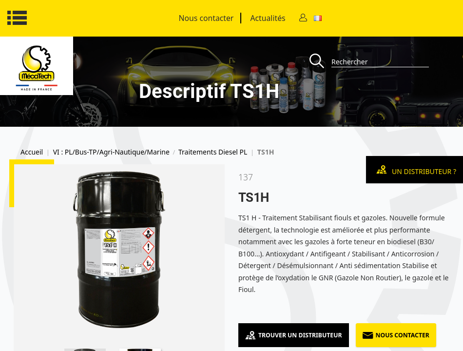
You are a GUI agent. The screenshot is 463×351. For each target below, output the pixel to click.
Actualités (267, 18)
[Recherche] (320, 62)
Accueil (31, 152)
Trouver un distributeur (293, 335)
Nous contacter (206, 18)
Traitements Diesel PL (212, 152)
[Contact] (303, 18)
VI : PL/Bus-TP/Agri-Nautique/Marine (111, 152)
